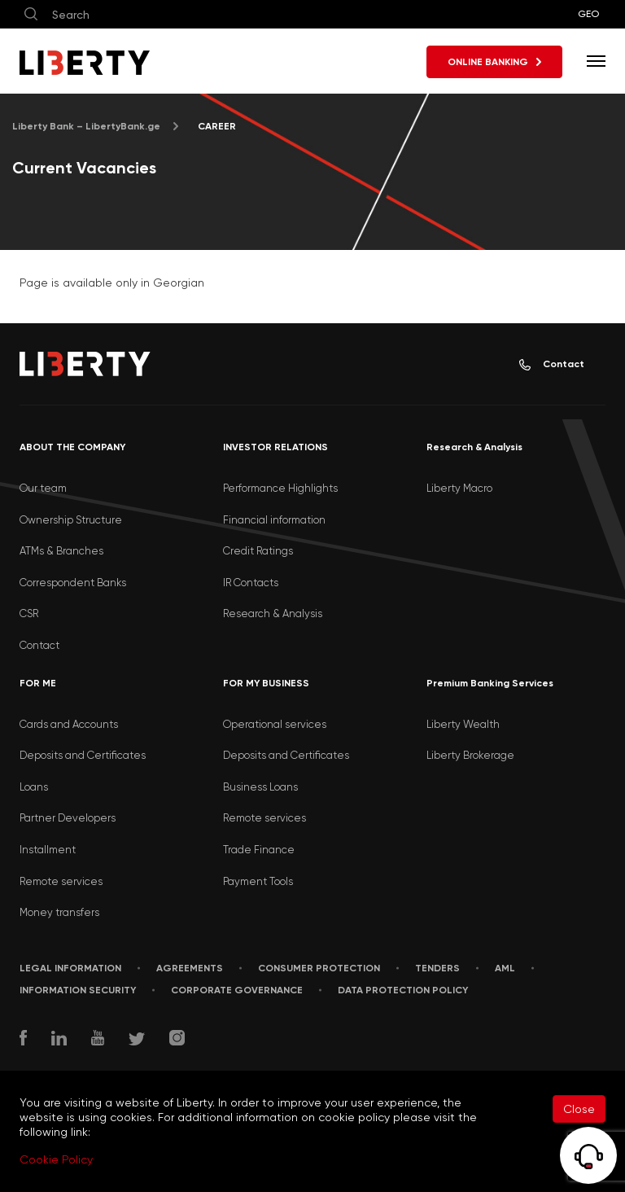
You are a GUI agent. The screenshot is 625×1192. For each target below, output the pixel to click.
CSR (29, 613)
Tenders (437, 968)
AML (505, 968)
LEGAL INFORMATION (70, 968)
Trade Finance (259, 850)
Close (579, 1108)
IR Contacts (250, 582)
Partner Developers (68, 818)
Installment (48, 850)
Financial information (274, 520)
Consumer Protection (319, 968)
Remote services (61, 881)
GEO (588, 14)
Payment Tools (258, 881)
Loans (34, 787)
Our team (43, 488)
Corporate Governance (237, 990)
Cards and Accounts (69, 724)
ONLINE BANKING (494, 62)
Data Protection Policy (403, 990)
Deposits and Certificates (83, 755)
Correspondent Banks (73, 582)
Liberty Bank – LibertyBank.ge (86, 126)
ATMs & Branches (61, 551)
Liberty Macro (459, 488)
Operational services (274, 724)
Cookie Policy (56, 1159)
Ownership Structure (71, 520)
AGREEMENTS (189, 968)
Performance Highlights (280, 488)
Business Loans (260, 787)
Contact (551, 364)
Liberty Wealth (463, 724)
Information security (78, 990)
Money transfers (59, 912)
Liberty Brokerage (470, 755)
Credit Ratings (258, 551)
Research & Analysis (272, 613)
